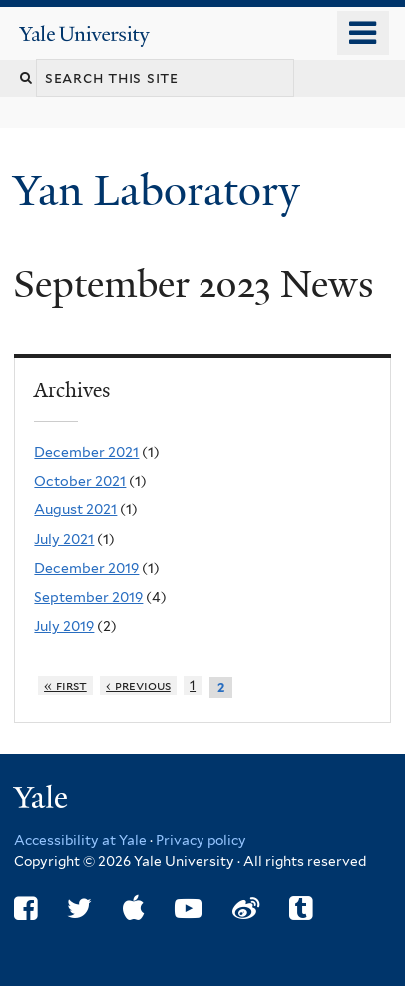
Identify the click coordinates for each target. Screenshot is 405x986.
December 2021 (86, 452)
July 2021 (64, 539)
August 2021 (75, 509)
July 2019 (64, 626)
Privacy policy (201, 840)
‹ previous (138, 685)
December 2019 (86, 568)
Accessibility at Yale (80, 840)
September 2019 (88, 597)
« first (65, 685)
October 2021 (80, 481)
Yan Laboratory (161, 191)
